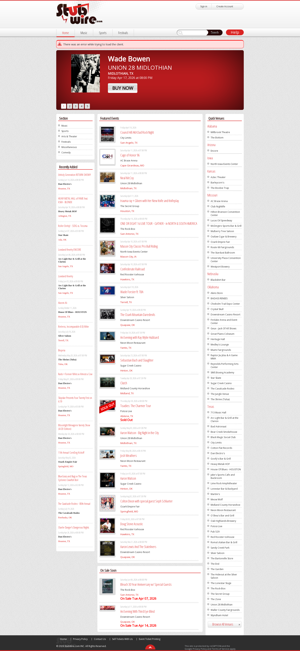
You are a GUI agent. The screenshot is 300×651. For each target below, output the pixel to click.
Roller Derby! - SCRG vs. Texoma (72, 226)
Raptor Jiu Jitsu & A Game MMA (224, 357)
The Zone (216, 599)
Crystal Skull (217, 309)
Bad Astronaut (218, 426)
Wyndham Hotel (219, 615)
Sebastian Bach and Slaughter (136, 360)
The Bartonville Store (222, 558)
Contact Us (100, 639)
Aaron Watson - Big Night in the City (139, 432)
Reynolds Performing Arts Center (224, 365)
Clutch (123, 383)
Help (235, 32)
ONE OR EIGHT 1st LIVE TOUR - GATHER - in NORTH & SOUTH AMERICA (158, 223)
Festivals (123, 32)
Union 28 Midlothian (221, 604)
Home (65, 32)
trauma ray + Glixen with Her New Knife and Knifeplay (149, 200)
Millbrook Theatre (220, 132)
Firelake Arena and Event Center (224, 321)
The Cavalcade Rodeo (222, 388)
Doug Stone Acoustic (131, 524)
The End (215, 563)
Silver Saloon (217, 553)
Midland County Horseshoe (225, 504)
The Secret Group (220, 593)
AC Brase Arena (219, 201)
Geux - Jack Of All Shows (223, 328)
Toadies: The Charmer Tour (135, 405)
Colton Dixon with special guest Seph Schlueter (146, 501)
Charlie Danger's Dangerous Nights (73, 527)
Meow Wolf (217, 499)
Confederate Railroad (132, 269)
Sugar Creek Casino (221, 383)
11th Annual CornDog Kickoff (71, 452)
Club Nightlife (218, 206)
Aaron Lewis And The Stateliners (138, 546)
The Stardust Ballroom (223, 252)
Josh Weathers (128, 455)
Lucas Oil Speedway (221, 220)
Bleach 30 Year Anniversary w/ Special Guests (146, 584)
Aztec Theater (218, 177)
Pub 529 (215, 531)
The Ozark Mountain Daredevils (137, 314)
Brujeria (61, 350)
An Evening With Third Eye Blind (137, 611)
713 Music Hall (218, 412)
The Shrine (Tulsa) (220, 399)
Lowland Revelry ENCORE (69, 249)
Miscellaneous (69, 147)
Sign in (203, 6)
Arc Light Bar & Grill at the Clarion (224, 419)
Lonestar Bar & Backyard (224, 488)
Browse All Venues (227, 624)
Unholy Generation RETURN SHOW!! (74, 175)
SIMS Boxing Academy (222, 372)
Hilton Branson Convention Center (225, 213)
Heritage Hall (218, 339)
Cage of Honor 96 (129, 155)
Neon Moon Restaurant (223, 510)
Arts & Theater (69, 136)
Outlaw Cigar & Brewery (223, 236)
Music (84, 32)
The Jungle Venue (220, 394)
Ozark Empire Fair (220, 242)
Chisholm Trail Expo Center (225, 303)
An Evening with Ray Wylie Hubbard (139, 337)
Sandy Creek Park (220, 547)
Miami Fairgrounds (221, 350)
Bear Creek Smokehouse (224, 431)
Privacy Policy (80, 639)
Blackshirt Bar (218, 279)
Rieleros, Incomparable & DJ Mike (73, 326)
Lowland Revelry (65, 276)
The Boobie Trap (220, 188)
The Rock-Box (218, 588)
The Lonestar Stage (221, 583)
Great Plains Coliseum (222, 333)
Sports (103, 32)
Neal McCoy (127, 178)
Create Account (224, 6)
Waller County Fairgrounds (225, 610)
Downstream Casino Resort (225, 314)
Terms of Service (220, 648)
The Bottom (217, 137)
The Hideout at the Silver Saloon (224, 576)
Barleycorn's (217, 182)
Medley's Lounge (220, 344)
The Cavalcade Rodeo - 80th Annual (74, 503)
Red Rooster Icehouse (222, 537)
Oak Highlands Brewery (223, 521)
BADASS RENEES (219, 298)
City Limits (216, 442)
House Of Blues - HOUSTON (226, 469)
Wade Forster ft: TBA (131, 292)
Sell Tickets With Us (122, 639)
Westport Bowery (220, 266)
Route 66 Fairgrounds (222, 247)
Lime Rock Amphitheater (224, 483)
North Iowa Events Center (224, 164)
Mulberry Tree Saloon (222, 231)
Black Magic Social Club (223, 437)
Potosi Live (216, 526)
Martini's (215, 494)
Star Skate (216, 377)
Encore (214, 150)
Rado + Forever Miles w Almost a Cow (75, 374)
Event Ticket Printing (149, 639)
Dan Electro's (218, 453)
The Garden (217, 569)
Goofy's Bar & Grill (221, 458)
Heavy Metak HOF (220, 464)
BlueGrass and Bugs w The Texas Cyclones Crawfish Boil (72, 478)
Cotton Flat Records (221, 448)
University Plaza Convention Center (226, 259)
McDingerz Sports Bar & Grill (226, 225)
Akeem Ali (62, 303)
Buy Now (122, 88)
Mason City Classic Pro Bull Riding (139, 246)
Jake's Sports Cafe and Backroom (223, 476)
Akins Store (217, 293)
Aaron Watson (128, 478)
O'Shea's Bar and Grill (222, 515)
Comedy (66, 152)
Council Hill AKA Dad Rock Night (137, 132)
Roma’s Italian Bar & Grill (224, 542)
